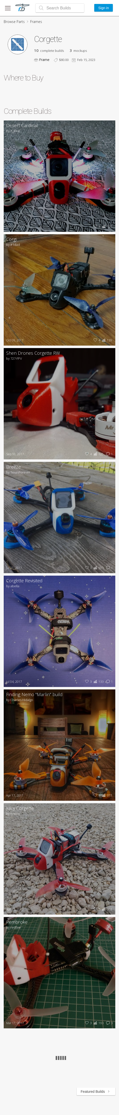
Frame (44, 59)
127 (106, 226)
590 (98, 568)
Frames (36, 21)
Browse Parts (14, 21)
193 (98, 1023)
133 (98, 682)
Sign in (103, 8)
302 (106, 909)
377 (106, 795)
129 (106, 340)
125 (98, 454)
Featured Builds (96, 1092)
